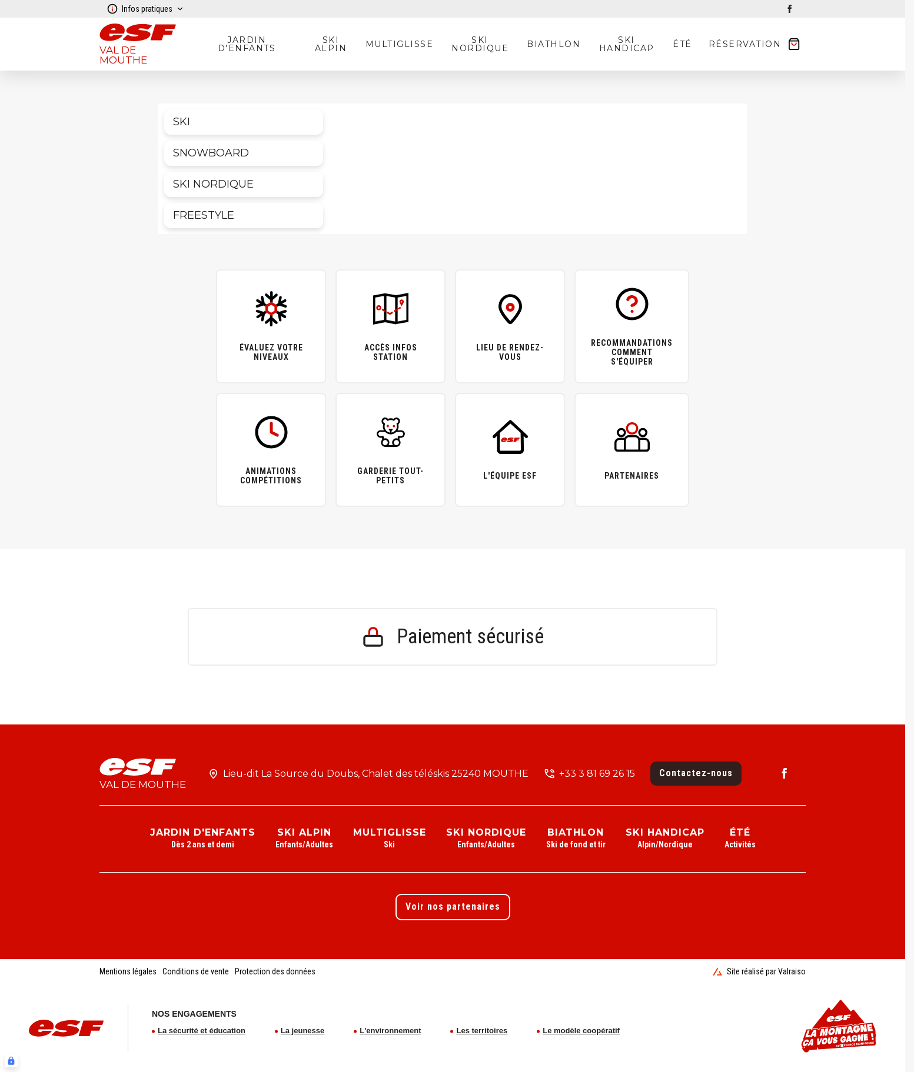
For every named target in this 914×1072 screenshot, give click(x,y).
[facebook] (790, 9)
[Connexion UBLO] (11, 1060)
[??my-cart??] (755, 44)
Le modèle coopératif (581, 1030)
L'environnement (390, 1030)
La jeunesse (302, 1030)
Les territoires (481, 1030)
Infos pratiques (145, 9)
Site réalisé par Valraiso (759, 971)
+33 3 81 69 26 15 (597, 773)
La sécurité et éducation (201, 1030)
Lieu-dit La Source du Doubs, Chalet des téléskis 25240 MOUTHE (376, 773)
